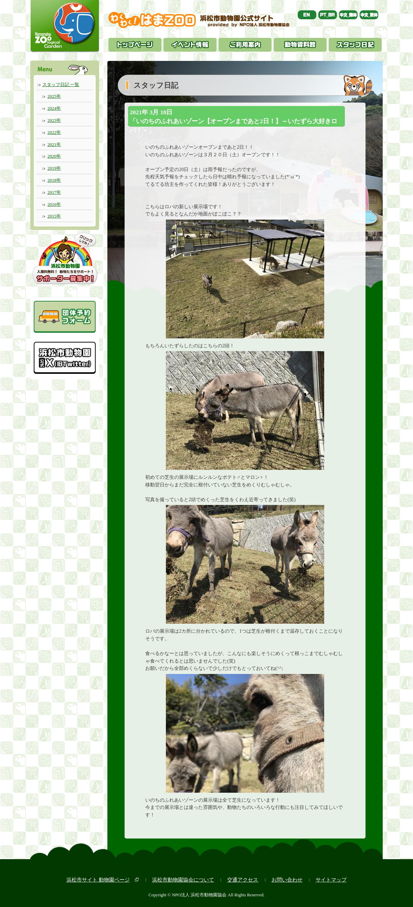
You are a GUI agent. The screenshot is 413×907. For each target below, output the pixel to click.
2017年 (54, 192)
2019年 (54, 168)
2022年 (54, 132)
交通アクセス (242, 880)
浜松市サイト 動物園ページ (98, 880)
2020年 (54, 156)
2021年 (54, 144)
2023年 (54, 120)
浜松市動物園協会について (183, 880)
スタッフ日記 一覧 (60, 84)
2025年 (54, 96)
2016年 (54, 204)
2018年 (54, 180)
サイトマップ (331, 880)
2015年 (54, 216)
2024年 (54, 108)
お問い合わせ (287, 880)
